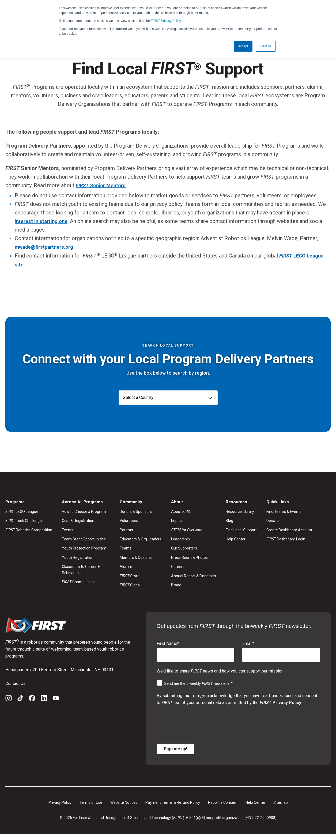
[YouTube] (55, 698)
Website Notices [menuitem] (123, 802)
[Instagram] (8, 698)
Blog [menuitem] (229, 520)
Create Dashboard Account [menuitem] (289, 529)
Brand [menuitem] (176, 584)
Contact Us (15, 682)
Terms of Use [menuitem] (91, 802)
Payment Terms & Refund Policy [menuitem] (172, 802)
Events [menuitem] (67, 529)
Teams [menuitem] (125, 548)
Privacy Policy (166, 21)
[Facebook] (32, 698)
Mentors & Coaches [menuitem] (136, 557)
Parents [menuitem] (126, 529)
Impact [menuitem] (177, 520)
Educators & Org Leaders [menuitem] (140, 538)
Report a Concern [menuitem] (222, 802)
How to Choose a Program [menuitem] (84, 511)
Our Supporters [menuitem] (184, 548)
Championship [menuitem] (79, 581)
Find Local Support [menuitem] (241, 529)
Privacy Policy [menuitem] (59, 802)
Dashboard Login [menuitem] (285, 538)
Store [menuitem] (129, 575)
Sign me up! (175, 748)
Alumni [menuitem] (126, 566)
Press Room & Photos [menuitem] (189, 557)
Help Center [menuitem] (236, 538)
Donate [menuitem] (272, 520)
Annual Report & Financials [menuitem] (193, 575)
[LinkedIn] (44, 698)
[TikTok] (20, 698)
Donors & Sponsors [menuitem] (136, 511)
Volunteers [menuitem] (129, 520)
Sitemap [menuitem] (280, 802)
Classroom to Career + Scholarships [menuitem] (81, 569)
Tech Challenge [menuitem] (23, 520)
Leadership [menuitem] (180, 538)
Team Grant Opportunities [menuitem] (84, 538)
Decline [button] (265, 46)
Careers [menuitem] (177, 566)
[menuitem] (193, 529)
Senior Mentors (102, 185)
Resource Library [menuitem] (240, 511)
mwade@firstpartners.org (46, 246)
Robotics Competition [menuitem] (28, 529)
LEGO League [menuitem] (21, 511)
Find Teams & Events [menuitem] (283, 511)
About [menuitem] (181, 511)
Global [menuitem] (130, 584)
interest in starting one (42, 221)
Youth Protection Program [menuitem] (84, 548)
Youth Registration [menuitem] (77, 557)
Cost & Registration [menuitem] (78, 520)
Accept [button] (243, 46)
